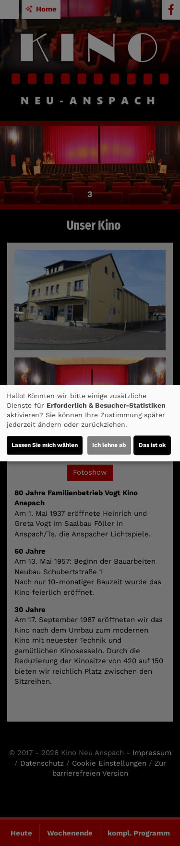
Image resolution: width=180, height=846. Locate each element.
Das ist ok (152, 445)
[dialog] (90, 423)
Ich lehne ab (109, 445)
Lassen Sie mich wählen (45, 445)
